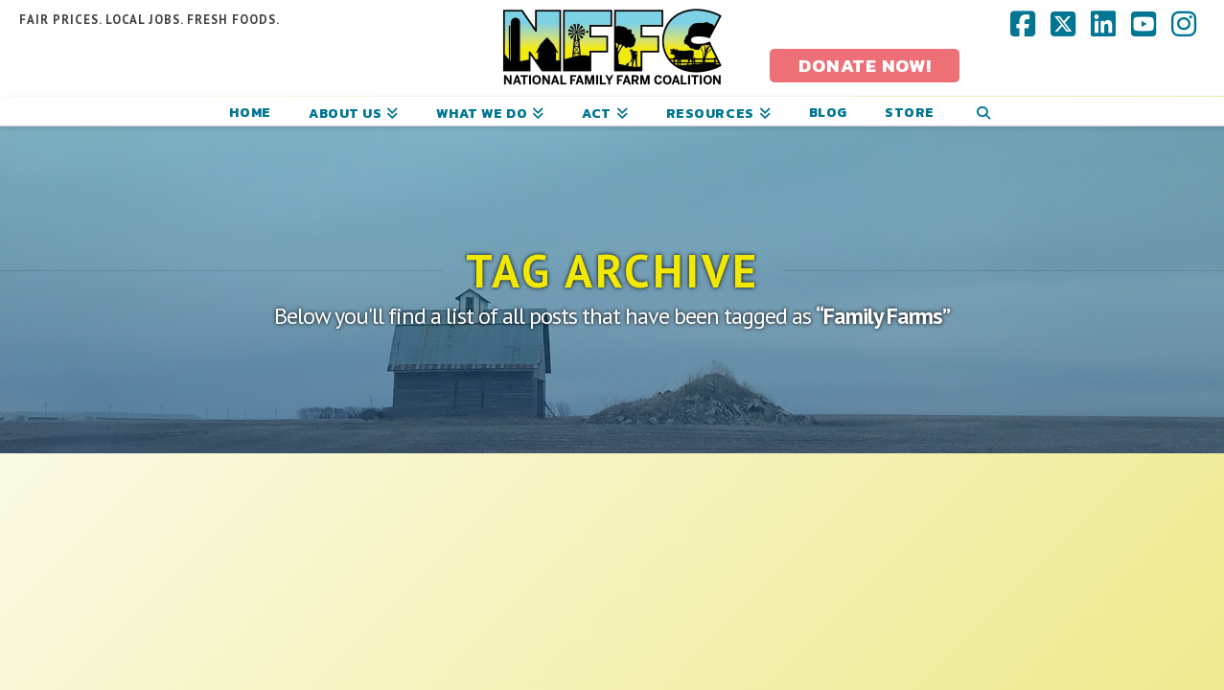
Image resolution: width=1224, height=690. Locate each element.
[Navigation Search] (984, 111)
